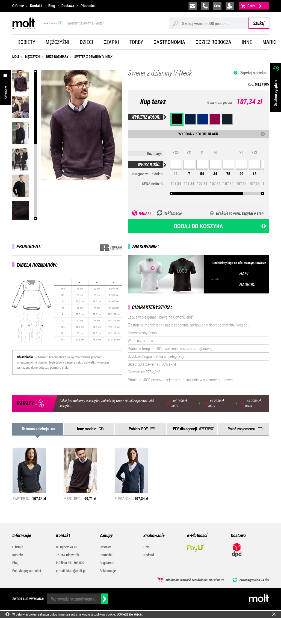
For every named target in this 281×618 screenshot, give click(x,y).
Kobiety (26, 41)
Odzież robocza (213, 41)
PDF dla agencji (185, 428)
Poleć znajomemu (241, 428)
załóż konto (230, 6)
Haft (146, 546)
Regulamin (107, 562)
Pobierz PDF (138, 428)
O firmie (18, 5)
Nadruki (148, 554)
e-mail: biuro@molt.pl (70, 570)
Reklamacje (108, 570)
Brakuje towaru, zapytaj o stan (240, 213)
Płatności (87, 5)
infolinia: (205, 6)
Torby (136, 41)
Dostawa (67, 5)
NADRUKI (247, 284)
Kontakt (36, 5)
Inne (247, 41)
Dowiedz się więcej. (130, 614)
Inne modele (86, 428)
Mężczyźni (57, 41)
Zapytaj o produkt (254, 72)
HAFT (244, 273)
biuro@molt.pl (192, 6)
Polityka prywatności (26, 570)
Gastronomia (169, 41)
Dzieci (86, 41)
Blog (51, 5)
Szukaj (258, 23)
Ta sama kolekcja (35, 428)
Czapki (111, 41)
